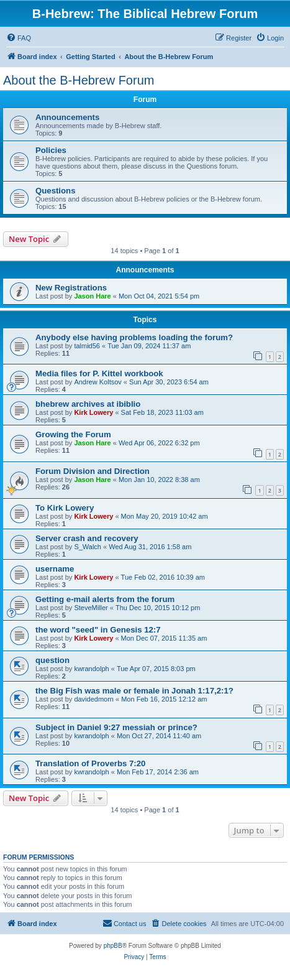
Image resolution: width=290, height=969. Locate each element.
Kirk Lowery (93, 412)
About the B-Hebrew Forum (78, 80)
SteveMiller (90, 607)
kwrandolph (91, 668)
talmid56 (87, 346)
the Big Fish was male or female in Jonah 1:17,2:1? (134, 690)
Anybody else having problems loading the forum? (134, 337)
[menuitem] (18, 37)
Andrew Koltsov (97, 382)
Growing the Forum (73, 434)
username (54, 568)
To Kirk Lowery (64, 507)
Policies (50, 150)
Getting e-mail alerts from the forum (104, 599)
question (52, 660)
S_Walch (87, 546)
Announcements (67, 117)
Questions (55, 190)
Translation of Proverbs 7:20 (90, 763)
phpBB (113, 945)
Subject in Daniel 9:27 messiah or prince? (116, 727)
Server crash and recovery (86, 538)
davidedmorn (94, 699)
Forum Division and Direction (92, 471)
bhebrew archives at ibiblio (87, 404)
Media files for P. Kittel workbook (99, 373)
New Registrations (71, 287)
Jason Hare (92, 296)
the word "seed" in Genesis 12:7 (98, 629)
